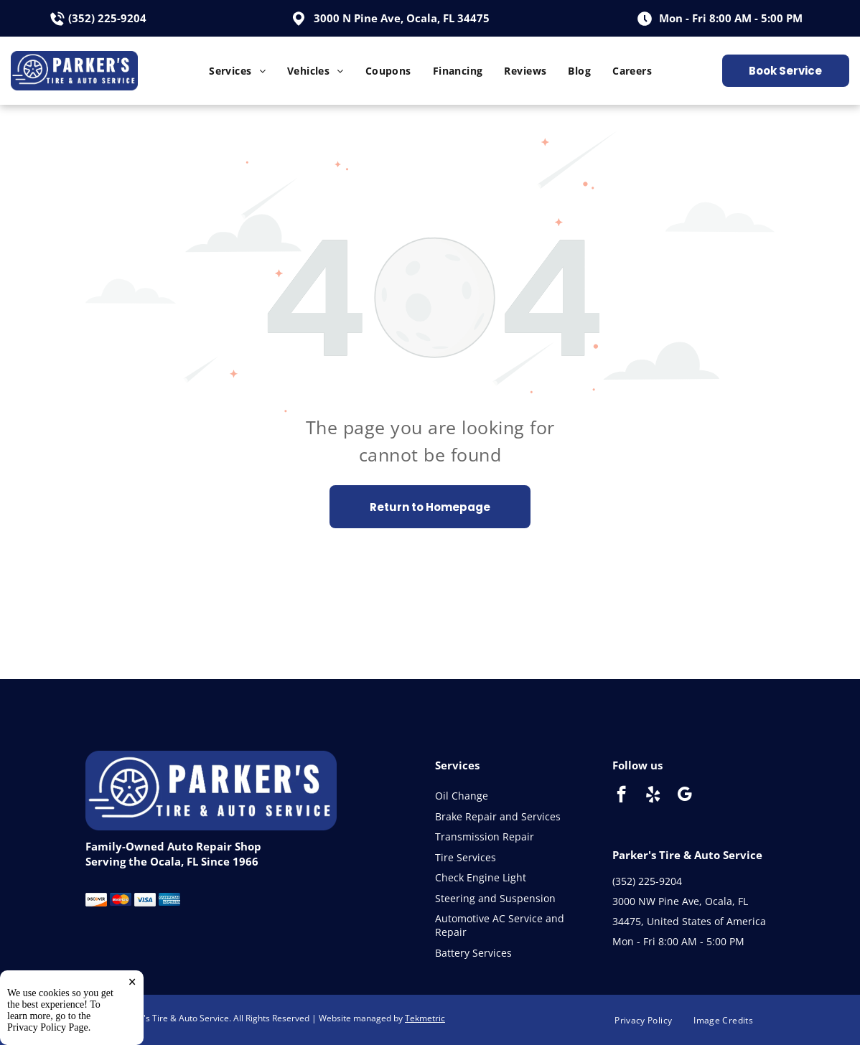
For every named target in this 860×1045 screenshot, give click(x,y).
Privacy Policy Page (47, 1027)
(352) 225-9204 (107, 18)
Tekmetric (425, 1018)
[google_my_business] (684, 796)
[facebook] (621, 796)
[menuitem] (237, 71)
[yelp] (652, 796)
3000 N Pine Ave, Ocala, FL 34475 (402, 18)
